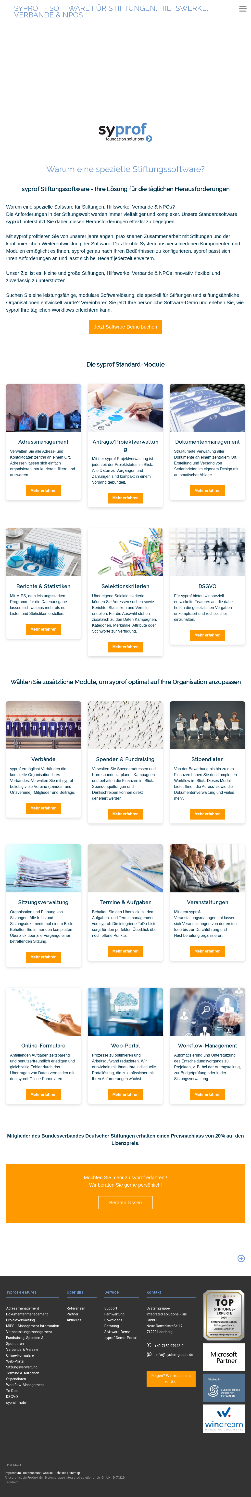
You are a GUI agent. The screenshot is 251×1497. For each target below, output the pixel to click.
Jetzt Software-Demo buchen (125, 327)
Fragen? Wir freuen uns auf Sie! (171, 1378)
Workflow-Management (25, 1385)
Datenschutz (32, 1473)
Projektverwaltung (20, 1320)
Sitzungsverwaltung (22, 1367)
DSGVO (12, 1396)
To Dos (12, 1391)
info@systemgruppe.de (174, 1354)
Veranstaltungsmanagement (29, 1332)
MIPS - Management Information (32, 1326)
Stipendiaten (16, 1379)
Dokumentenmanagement (27, 1314)
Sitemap (74, 1473)
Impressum (13, 1473)
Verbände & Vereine (22, 1349)
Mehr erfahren (43, 491)
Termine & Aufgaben (22, 1373)
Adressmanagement (22, 1308)
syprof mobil (16, 1402)
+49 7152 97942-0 (169, 1346)
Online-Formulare (20, 1355)
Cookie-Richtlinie (54, 1473)
